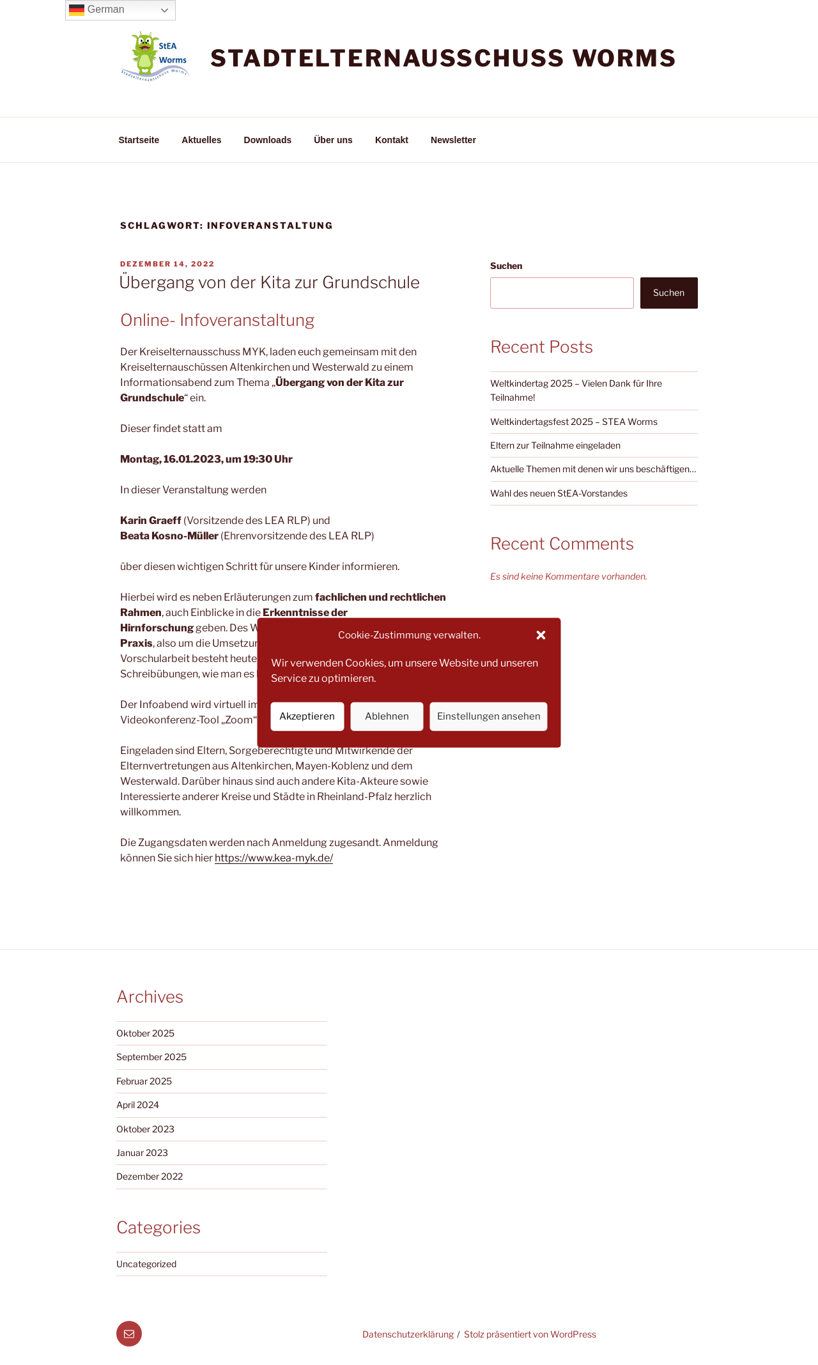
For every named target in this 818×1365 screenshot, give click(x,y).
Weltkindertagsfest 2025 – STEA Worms (574, 421)
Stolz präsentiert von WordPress (530, 1334)
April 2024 (137, 1104)
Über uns (333, 140)
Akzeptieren (307, 716)
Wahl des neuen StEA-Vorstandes (559, 493)
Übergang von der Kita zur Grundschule (269, 282)
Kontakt (391, 140)
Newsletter (453, 140)
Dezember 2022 (149, 1176)
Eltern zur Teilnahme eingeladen (555, 445)
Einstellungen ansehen (489, 716)
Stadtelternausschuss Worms (443, 58)
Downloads (268, 140)
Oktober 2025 (145, 1033)
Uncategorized (146, 1263)
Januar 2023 (142, 1152)
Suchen (506, 265)
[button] (541, 635)
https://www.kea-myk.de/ (274, 858)
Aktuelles (201, 140)
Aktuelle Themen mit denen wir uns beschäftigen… (593, 468)
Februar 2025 (144, 1081)
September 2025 (151, 1056)
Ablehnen (387, 716)
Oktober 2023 (145, 1128)
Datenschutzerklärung (408, 1334)
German (96, 10)
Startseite (139, 140)
